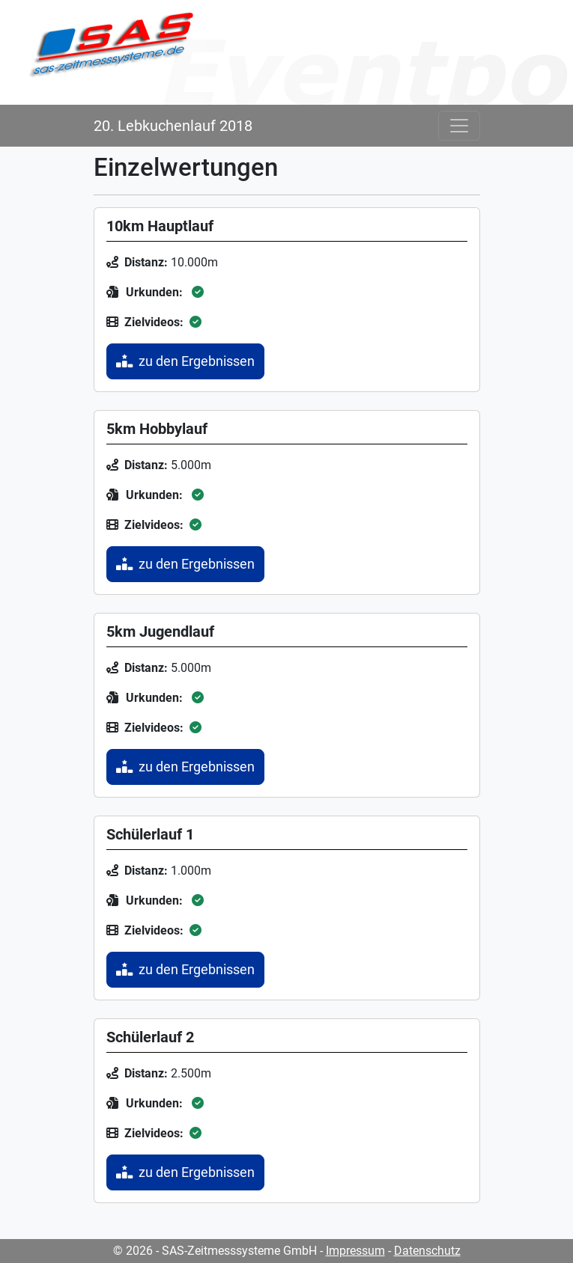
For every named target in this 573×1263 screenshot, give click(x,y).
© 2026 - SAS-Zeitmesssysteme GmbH (215, 1251)
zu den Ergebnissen (185, 361)
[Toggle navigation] (459, 126)
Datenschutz (427, 1251)
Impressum (355, 1251)
